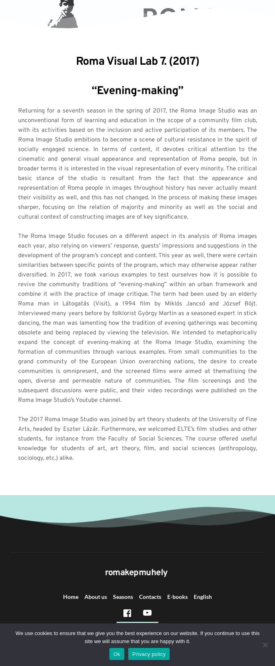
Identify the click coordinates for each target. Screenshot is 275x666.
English (203, 596)
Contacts (150, 596)
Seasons (123, 596)
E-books (177, 596)
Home (70, 596)
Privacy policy (149, 654)
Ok (116, 654)
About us (95, 596)
